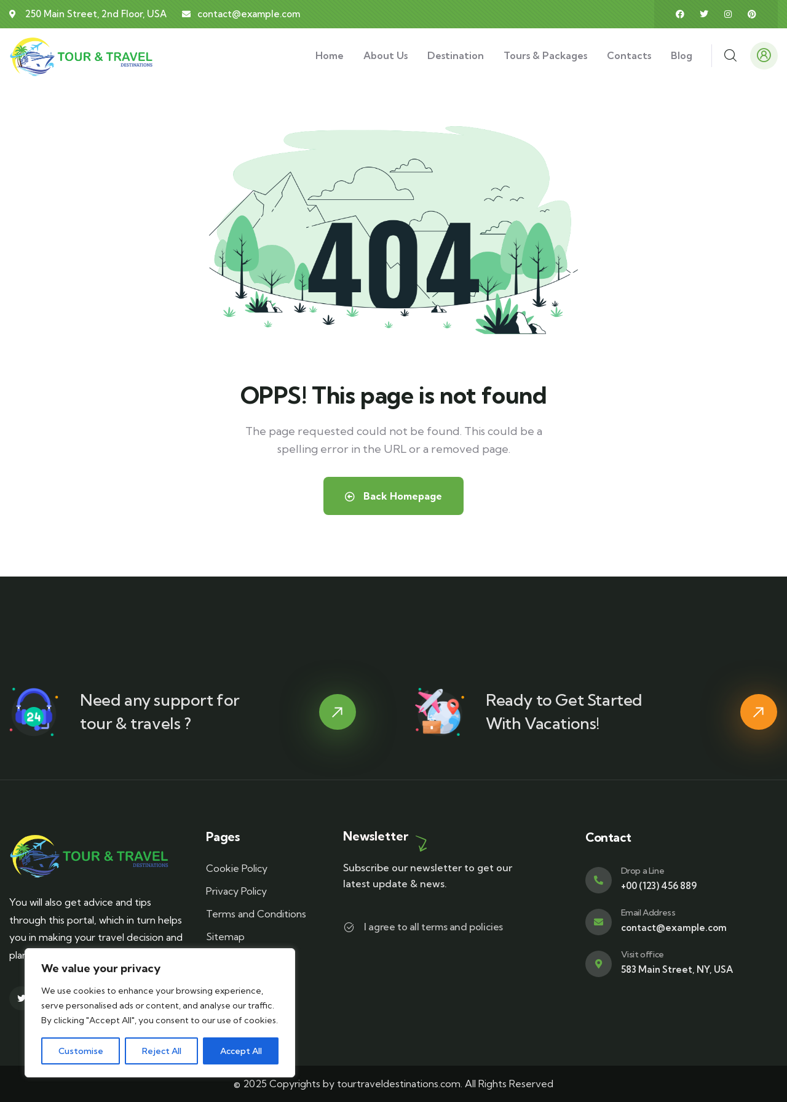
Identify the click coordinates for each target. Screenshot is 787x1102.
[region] (160, 1012)
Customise (80, 1050)
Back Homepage (393, 496)
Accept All (241, 1050)
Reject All (161, 1050)
